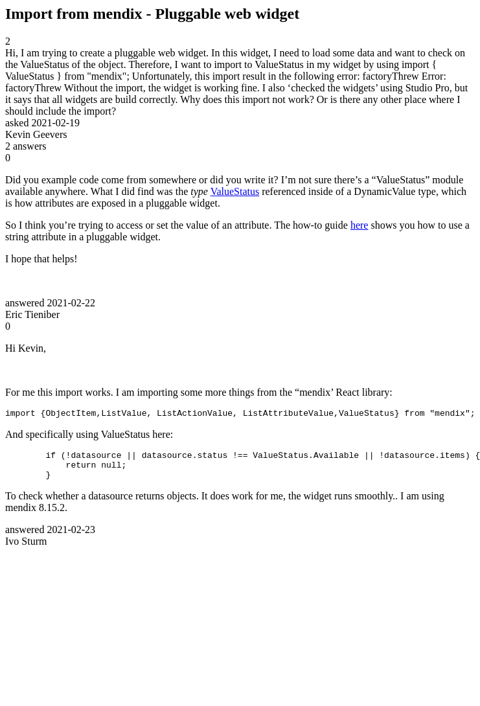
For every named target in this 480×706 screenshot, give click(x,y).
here (359, 225)
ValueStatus (235, 191)
